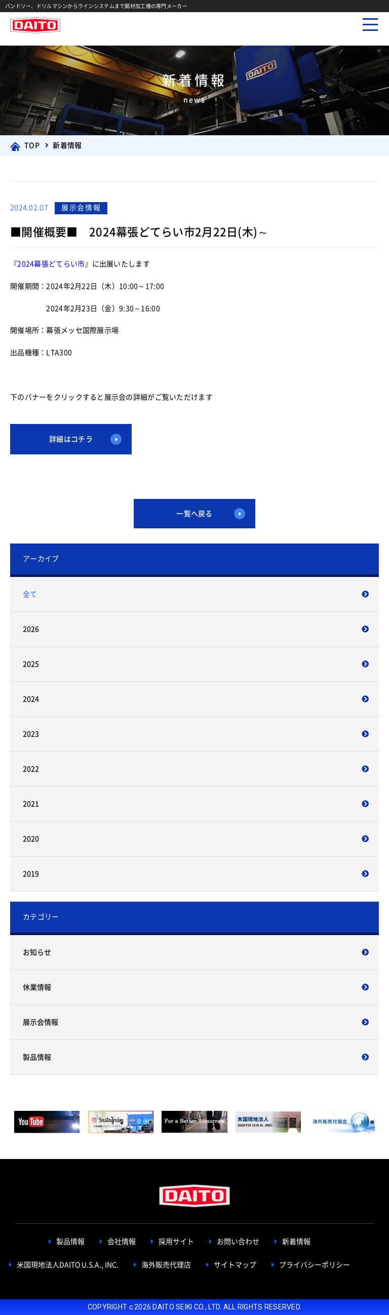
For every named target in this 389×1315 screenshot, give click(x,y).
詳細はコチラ (71, 439)
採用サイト (176, 1242)
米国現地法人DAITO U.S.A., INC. (68, 1265)
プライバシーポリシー (314, 1265)
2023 (31, 734)
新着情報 (296, 1242)
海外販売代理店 (166, 1265)
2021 (31, 803)
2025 (31, 664)
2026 (31, 629)
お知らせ (37, 952)
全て (30, 594)
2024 (31, 699)
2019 (31, 873)
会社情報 (121, 1242)
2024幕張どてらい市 (51, 263)
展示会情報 (40, 1022)
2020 (31, 838)
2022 (31, 768)
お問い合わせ (238, 1242)
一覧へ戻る (194, 513)
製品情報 (37, 1057)
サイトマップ (235, 1265)
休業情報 (37, 987)
